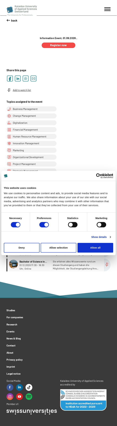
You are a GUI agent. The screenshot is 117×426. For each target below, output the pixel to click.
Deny (21, 247)
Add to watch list (18, 90)
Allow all (95, 247)
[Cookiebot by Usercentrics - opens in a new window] (98, 175)
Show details (99, 237)
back (14, 20)
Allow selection (58, 247)
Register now (58, 45)
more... (58, 265)
